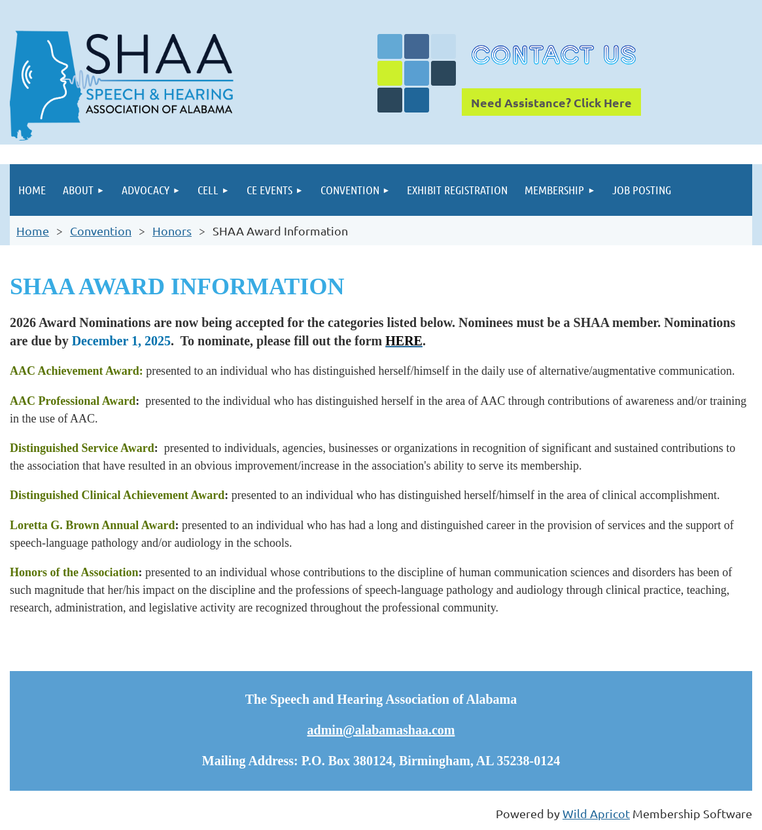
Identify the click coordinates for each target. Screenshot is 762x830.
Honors (172, 230)
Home (32, 230)
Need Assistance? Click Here (551, 102)
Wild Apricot (596, 813)
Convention (100, 230)
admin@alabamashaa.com (381, 730)
